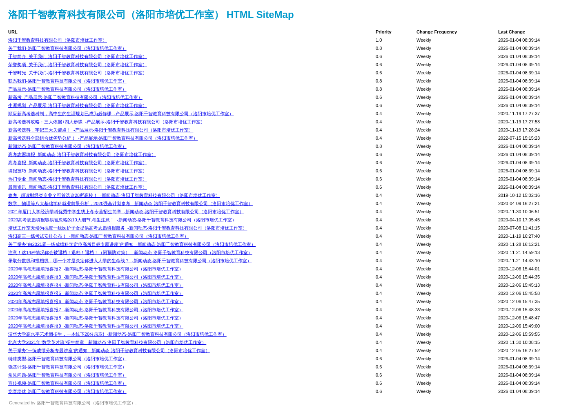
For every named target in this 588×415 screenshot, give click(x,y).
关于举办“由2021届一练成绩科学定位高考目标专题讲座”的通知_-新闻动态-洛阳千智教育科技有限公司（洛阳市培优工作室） (132, 244)
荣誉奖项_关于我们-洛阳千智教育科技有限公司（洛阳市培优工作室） (77, 64)
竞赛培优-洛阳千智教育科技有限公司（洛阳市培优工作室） (67, 391)
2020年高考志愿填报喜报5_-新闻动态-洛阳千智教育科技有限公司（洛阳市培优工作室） (95, 293)
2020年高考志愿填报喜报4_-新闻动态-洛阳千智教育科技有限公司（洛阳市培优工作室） (95, 285)
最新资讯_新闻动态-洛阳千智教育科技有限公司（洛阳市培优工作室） (77, 187)
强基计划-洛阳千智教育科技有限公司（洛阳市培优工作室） (67, 366)
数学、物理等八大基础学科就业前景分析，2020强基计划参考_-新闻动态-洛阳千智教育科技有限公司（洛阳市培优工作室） (130, 203)
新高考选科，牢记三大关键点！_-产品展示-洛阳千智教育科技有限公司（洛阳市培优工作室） (100, 129)
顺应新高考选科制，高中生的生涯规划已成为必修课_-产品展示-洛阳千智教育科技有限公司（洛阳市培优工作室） (121, 113)
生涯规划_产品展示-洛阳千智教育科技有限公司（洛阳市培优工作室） (77, 105)
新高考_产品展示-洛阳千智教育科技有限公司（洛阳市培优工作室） (75, 97)
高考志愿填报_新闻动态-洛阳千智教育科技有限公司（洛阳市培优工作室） (82, 154)
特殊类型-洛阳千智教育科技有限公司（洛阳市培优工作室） (67, 358)
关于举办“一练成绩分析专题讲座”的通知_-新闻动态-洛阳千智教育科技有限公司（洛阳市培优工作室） (109, 350)
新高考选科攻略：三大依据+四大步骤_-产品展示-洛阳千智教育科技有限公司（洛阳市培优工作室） (106, 121)
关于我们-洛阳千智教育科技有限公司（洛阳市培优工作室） (67, 48)
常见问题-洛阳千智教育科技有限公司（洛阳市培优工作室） (67, 375)
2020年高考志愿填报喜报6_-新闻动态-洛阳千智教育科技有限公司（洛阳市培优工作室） (95, 301)
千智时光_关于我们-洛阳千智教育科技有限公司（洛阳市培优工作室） (77, 72)
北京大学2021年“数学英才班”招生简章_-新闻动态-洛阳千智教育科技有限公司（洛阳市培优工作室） (107, 342)
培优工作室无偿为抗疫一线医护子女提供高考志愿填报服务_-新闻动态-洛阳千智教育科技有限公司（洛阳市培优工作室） (127, 227)
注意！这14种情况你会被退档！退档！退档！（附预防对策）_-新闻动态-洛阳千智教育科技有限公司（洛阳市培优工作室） (130, 252)
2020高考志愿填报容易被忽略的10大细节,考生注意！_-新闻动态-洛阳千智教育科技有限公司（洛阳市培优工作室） (122, 219)
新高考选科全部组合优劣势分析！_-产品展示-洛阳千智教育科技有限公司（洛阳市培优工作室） (103, 138)
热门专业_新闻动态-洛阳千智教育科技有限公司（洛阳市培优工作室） (77, 178)
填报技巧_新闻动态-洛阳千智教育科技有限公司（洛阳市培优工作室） (77, 170)
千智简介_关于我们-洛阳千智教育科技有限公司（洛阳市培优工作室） (77, 56)
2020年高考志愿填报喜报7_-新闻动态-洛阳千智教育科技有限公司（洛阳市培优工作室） (95, 309)
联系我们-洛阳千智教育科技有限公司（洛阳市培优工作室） (67, 80)
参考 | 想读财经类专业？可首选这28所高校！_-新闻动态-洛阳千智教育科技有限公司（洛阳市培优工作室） (114, 195)
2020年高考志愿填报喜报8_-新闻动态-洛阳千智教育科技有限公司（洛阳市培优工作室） (95, 317)
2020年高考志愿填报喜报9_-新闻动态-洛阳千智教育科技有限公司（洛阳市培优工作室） (95, 326)
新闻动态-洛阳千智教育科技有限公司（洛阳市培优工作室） (67, 146)
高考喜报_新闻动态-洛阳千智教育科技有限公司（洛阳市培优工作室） (77, 162)
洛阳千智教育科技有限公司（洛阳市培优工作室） (57, 40)
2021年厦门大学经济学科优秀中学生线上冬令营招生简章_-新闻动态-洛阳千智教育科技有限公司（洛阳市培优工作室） (126, 211)
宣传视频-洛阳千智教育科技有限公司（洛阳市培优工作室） (67, 383)
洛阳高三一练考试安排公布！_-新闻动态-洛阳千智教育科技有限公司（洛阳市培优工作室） (98, 236)
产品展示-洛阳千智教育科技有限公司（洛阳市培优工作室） (67, 89)
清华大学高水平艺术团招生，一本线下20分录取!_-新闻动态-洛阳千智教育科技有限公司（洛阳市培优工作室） (117, 334)
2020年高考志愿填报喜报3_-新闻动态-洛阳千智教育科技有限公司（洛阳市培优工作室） (95, 276)
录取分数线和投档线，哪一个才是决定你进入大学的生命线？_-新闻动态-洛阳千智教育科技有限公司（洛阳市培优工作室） (130, 260)
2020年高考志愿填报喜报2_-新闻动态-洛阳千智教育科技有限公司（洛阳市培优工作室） (95, 268)
